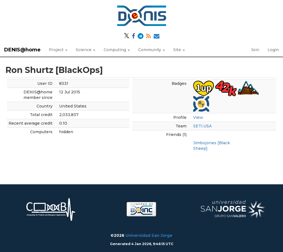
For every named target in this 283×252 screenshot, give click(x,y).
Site (179, 49)
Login (273, 49)
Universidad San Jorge (148, 235)
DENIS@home (22, 50)
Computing (117, 49)
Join (255, 49)
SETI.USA (202, 126)
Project (58, 49)
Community (151, 49)
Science (85, 49)
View (198, 117)
